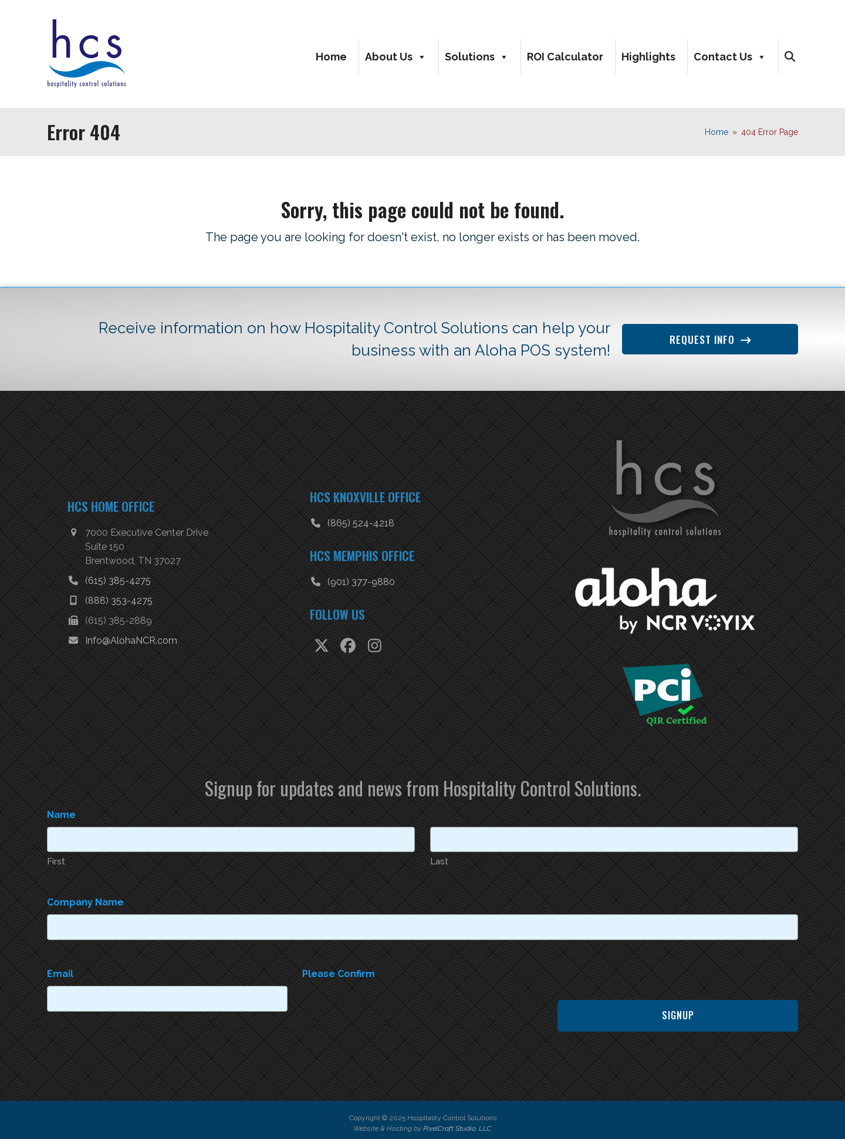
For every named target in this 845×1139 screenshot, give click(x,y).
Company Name (85, 897)
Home (331, 55)
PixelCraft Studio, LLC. (457, 1122)
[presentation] (391, 1002)
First (56, 857)
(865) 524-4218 (360, 520)
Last (439, 857)
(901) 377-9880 (361, 579)
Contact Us (730, 55)
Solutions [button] (477, 55)
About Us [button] (396, 55)
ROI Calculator (565, 55)
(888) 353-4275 (119, 598)
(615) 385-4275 (118, 578)
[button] (790, 55)
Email (60, 967)
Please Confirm (338, 967)
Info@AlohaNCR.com (131, 638)
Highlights (648, 55)
